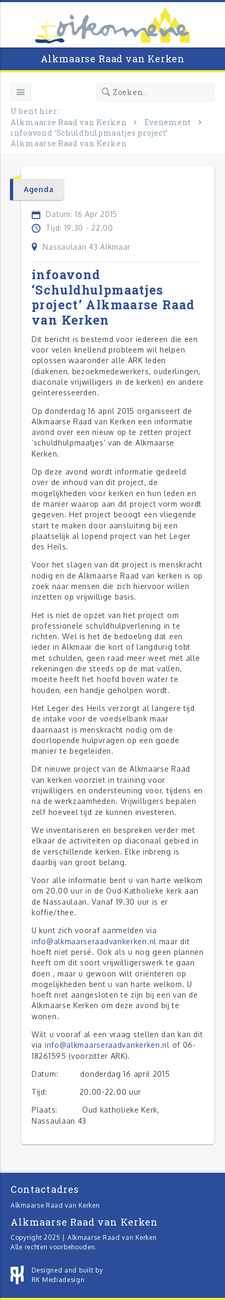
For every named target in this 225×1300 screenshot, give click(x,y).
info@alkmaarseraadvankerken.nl (94, 941)
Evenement (167, 122)
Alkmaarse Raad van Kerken (113, 58)
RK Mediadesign (58, 1280)
